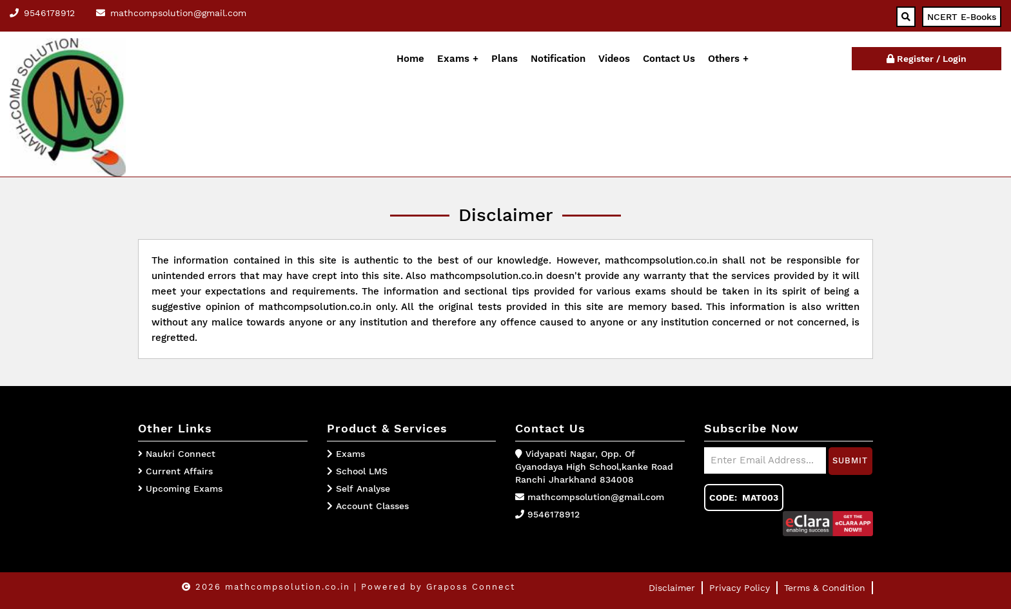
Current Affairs (179, 471)
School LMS (357, 471)
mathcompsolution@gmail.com (595, 497)
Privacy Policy (739, 588)
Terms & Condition (824, 588)
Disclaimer (672, 588)
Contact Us (669, 58)
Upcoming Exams (184, 488)
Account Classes (368, 506)
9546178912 (553, 514)
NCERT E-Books (961, 17)
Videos (614, 58)
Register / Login (927, 58)
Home (410, 58)
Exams (453, 58)
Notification (558, 58)
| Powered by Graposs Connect (434, 587)
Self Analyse (358, 488)
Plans (504, 58)
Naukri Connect (180, 454)
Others (725, 58)
